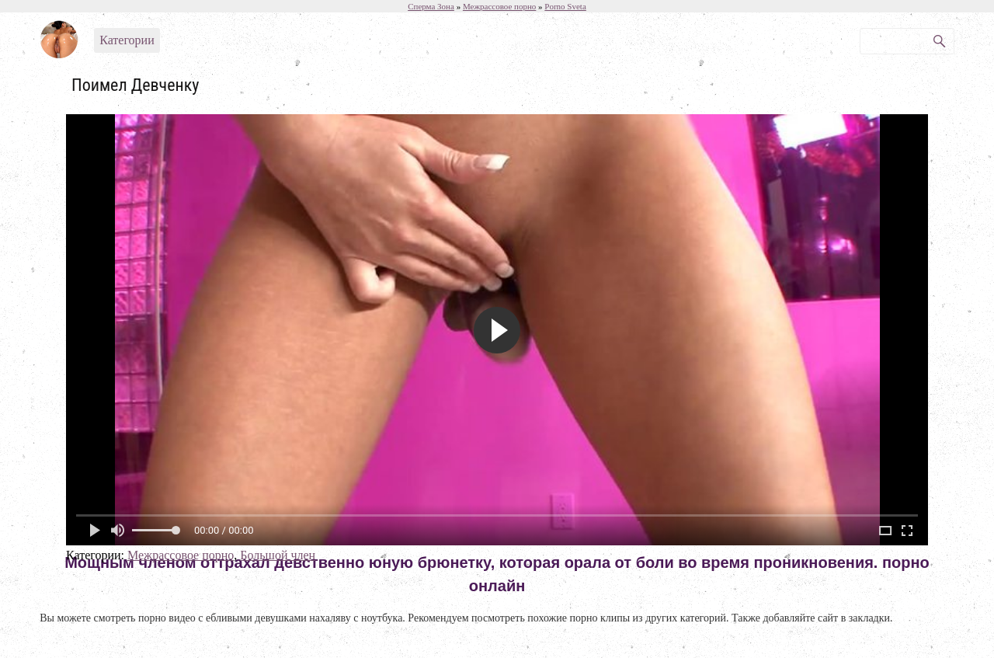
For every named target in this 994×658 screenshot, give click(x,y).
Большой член (277, 555)
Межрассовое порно (180, 555)
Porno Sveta (565, 6)
